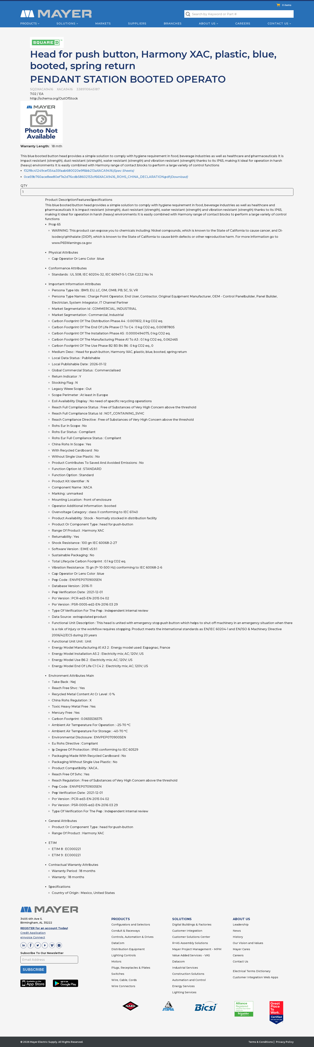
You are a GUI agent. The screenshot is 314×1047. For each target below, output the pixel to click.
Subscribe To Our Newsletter (41, 953)
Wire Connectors (123, 986)
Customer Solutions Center (191, 937)
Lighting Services (184, 992)
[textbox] (239, 14)
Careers (242, 23)
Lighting (117, 955)
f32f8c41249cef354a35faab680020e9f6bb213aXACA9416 (79, 171)
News (237, 930)
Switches (117, 974)
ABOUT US (241, 919)
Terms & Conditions (260, 1041)
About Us (207, 23)
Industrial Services (185, 967)
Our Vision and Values (248, 943)
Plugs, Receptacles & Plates (130, 967)
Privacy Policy (285, 1041)
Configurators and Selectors (130, 924)
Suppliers (137, 23)
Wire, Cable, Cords (124, 980)
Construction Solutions (188, 974)
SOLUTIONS (182, 919)
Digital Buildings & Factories (191, 924)
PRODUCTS (120, 919)
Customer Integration (187, 930)
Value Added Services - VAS (191, 955)
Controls (129, 955)
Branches (173, 23)
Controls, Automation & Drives (132, 937)
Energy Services (183, 986)
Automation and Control (189, 980)
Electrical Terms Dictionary (252, 971)
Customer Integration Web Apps (255, 977)
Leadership (241, 924)
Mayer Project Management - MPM (196, 949)
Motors (116, 961)
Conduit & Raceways (125, 930)
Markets (103, 23)
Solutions (66, 23)
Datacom (178, 961)
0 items (286, 5)
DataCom (117, 943)
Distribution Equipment (128, 949)
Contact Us (278, 23)
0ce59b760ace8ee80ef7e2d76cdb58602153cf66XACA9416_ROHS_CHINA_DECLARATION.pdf (106, 177)
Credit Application (33, 933)
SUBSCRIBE (33, 969)
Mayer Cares (241, 949)
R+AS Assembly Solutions (190, 943)
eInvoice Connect (32, 937)
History (238, 937)
